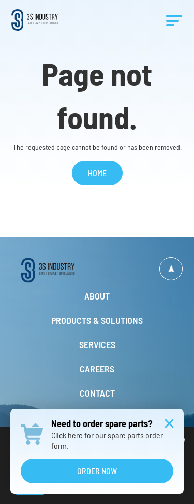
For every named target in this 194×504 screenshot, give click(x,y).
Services (97, 344)
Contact (97, 393)
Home (97, 173)
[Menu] (174, 21)
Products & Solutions (97, 320)
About (97, 296)
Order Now (97, 471)
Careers (97, 368)
